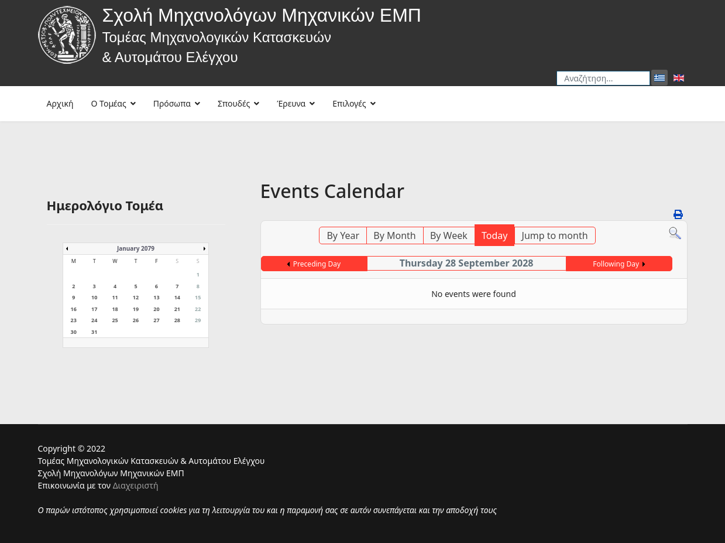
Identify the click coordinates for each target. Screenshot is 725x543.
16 (74, 309)
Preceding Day (317, 264)
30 (74, 332)
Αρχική (60, 103)
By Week (449, 235)
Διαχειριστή (136, 485)
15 (198, 297)
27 (156, 320)
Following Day (616, 264)
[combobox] (603, 78)
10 (94, 297)
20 (156, 309)
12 (136, 297)
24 (94, 320)
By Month (394, 235)
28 (177, 320)
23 (74, 320)
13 (156, 297)
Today (494, 235)
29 (198, 320)
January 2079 (135, 248)
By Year (343, 235)
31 (94, 332)
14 (177, 297)
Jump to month (555, 235)
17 (94, 309)
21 (177, 309)
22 (198, 309)
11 (115, 297)
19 (136, 309)
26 (136, 320)
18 (115, 309)
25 (115, 320)
